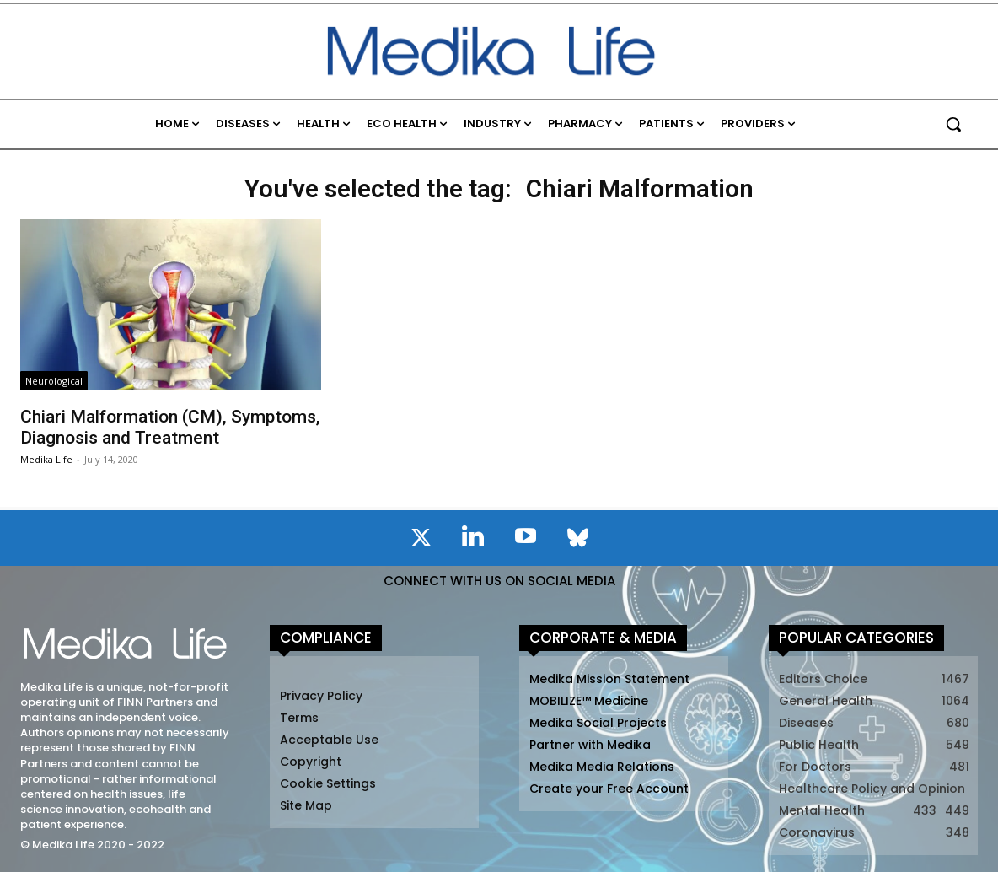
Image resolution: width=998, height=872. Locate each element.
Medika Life (46, 459)
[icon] (421, 540)
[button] (953, 124)
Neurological (54, 380)
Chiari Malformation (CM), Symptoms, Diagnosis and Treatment (170, 427)
